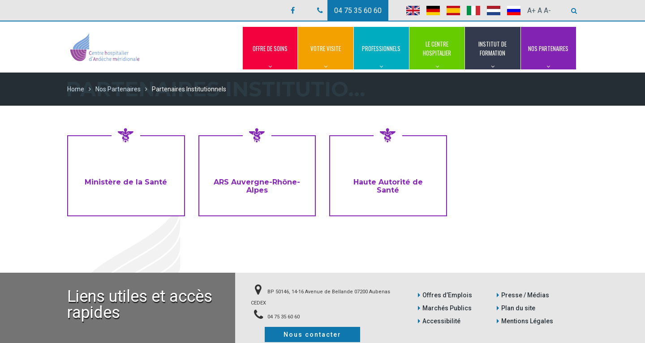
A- (547, 10)
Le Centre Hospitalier (436, 54)
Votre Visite (325, 57)
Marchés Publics (447, 308)
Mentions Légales (527, 321)
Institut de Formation (492, 54)
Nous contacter (312, 334)
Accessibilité (441, 321)
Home (75, 89)
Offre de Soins (270, 57)
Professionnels (381, 57)
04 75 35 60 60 (358, 10)
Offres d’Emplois (447, 295)
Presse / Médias (525, 295)
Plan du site (518, 308)
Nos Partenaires (548, 57)
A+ (531, 10)
